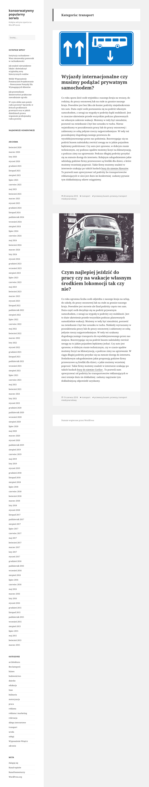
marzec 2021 (14, 394)
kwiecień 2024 (15, 245)
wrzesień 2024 (15, 222)
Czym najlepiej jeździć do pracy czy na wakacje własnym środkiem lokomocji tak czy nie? (96, 280)
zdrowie (12, 746)
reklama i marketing (18, 713)
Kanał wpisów (15, 767)
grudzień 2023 (15, 263)
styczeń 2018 (14, 510)
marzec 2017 (14, 547)
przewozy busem (101, 196)
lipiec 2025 (13, 180)
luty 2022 (13, 342)
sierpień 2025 (15, 175)
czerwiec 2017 (15, 533)
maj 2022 (13, 328)
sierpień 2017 (15, 524)
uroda (11, 732)
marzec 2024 (14, 249)
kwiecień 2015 (15, 640)
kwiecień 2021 (15, 389)
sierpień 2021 (15, 370)
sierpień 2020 (15, 421)
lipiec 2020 (13, 426)
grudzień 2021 (15, 352)
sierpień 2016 (15, 575)
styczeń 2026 (14, 161)
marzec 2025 (14, 198)
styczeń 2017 (14, 556)
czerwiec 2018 (15, 491)
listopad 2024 (14, 212)
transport (13, 727)
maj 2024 (13, 240)
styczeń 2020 (14, 440)
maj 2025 (13, 189)
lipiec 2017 (13, 528)
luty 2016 (13, 598)
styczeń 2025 (14, 203)
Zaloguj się (13, 763)
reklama (12, 708)
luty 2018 (13, 505)
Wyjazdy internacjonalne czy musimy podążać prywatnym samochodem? (94, 82)
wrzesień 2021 (15, 366)
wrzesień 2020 (15, 417)
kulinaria (13, 694)
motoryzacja (14, 699)
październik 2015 (16, 617)
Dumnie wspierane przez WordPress (77, 420)
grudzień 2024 (15, 208)
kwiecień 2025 (15, 194)
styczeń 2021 (14, 403)
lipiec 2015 (13, 631)
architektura (14, 662)
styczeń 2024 (14, 259)
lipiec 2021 (13, 375)
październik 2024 (16, 217)
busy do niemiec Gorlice (90, 369)
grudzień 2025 (15, 166)
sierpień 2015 (15, 626)
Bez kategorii (14, 667)
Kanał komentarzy (17, 772)
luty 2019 (13, 463)
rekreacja (13, 718)
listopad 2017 (14, 514)
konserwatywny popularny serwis (21, 14)
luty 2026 (13, 156)
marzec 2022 (14, 338)
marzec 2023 (14, 296)
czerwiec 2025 (15, 184)
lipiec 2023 (13, 277)
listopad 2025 (14, 170)
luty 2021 (13, 398)
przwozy (113, 196)
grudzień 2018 (15, 473)
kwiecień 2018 (15, 496)
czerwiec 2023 (15, 282)
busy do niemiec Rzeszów (114, 168)
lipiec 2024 (13, 231)
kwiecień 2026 (15, 147)
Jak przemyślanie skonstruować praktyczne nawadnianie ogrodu (20, 95)
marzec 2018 (14, 501)
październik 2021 (16, 361)
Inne (11, 690)
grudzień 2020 (15, 408)
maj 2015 (13, 635)
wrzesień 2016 (15, 570)
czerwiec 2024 (15, 235)
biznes (11, 671)
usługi (11, 736)
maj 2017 (13, 538)
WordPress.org (15, 777)
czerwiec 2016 (15, 584)
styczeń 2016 (14, 603)
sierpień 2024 (15, 226)
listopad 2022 (14, 305)
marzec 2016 (14, 594)
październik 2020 (16, 412)
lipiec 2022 (13, 319)
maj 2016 (13, 589)
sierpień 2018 (15, 482)
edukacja (13, 685)
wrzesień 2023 (15, 268)
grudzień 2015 (15, 607)
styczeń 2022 (14, 347)
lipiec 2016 (13, 580)
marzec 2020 (14, 435)
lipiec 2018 (13, 487)
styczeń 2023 (14, 301)
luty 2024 (13, 254)
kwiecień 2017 (15, 542)
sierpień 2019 (15, 449)
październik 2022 (16, 310)
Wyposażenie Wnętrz (18, 741)
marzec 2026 (14, 152)
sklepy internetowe (17, 722)
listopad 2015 (14, 612)
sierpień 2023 (15, 273)
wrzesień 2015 (15, 621)
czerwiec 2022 (15, 324)
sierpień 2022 (15, 315)
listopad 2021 (14, 356)
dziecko (12, 680)
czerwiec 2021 (15, 380)
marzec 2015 (14, 645)
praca (11, 704)
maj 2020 (13, 431)
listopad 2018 (14, 477)
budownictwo (15, 676)
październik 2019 (16, 445)
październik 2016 (16, 566)
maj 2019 (13, 459)
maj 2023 (13, 287)
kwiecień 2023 (15, 291)
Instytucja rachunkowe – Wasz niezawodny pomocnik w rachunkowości (21, 58)
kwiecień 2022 (15, 333)
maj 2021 (13, 384)
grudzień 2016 (15, 561)
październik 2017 (16, 519)
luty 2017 (13, 552)
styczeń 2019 (14, 468)
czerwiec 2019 (15, 454)
